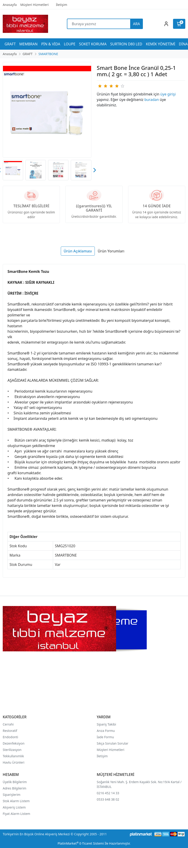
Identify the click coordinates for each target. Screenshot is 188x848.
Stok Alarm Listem (16, 801)
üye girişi (168, 94)
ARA (136, 23)
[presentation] (94, 170)
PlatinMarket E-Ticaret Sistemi (81, 843)
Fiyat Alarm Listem (16, 813)
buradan (151, 99)
